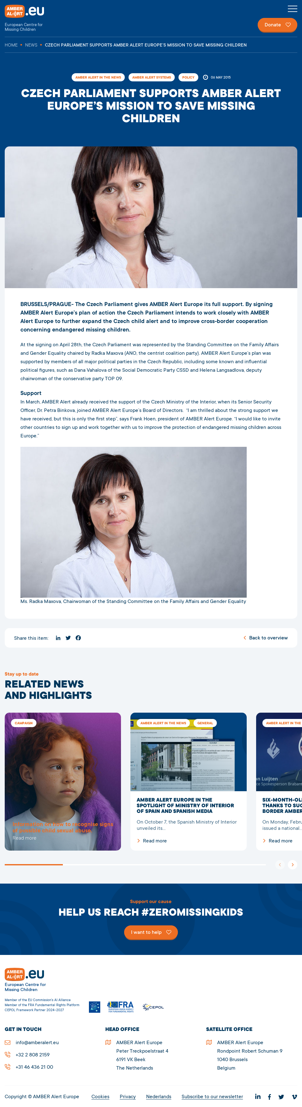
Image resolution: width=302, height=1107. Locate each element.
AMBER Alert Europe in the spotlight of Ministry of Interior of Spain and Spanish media (188, 782)
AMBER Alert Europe (30, 18)
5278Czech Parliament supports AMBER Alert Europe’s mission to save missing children (63, 782)
